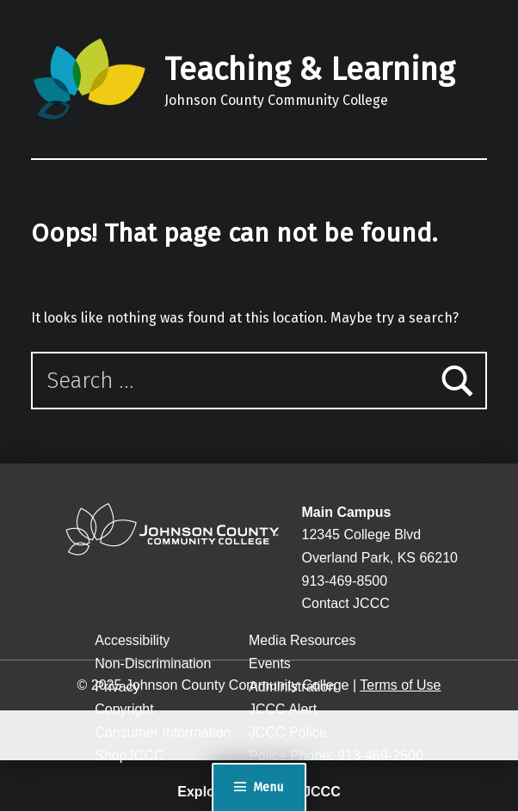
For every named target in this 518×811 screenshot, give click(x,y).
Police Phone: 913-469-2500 (336, 755)
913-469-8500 (345, 581)
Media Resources (302, 640)
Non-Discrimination (153, 663)
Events (270, 663)
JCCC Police (288, 732)
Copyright (124, 709)
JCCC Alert (283, 709)
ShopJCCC (129, 755)
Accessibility (132, 640)
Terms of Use (400, 685)
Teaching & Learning (309, 70)
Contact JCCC (346, 603)
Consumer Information (163, 732)
